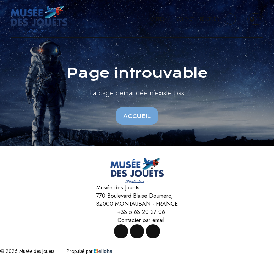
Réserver (209, 19)
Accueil (137, 116)
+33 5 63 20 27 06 (137, 212)
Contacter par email (136, 220)
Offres (160, 19)
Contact (185, 19)
